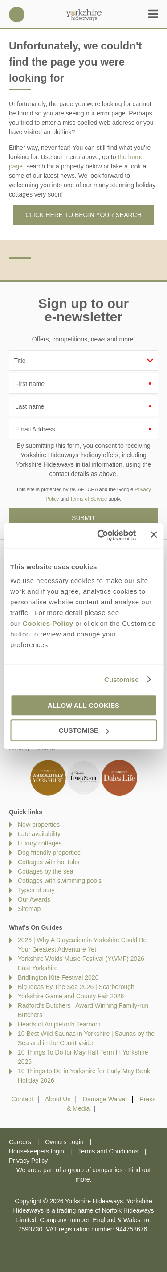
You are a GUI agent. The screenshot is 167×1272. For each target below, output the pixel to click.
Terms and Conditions (108, 1151)
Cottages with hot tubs (49, 862)
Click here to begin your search (83, 214)
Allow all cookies (83, 705)
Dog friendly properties (49, 852)
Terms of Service (88, 498)
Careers (20, 1141)
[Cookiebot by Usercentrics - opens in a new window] (101, 535)
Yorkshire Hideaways (84, 14)
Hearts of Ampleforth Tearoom (59, 1024)
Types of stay (36, 890)
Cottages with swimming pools (60, 880)
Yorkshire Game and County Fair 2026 (71, 996)
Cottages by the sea (45, 871)
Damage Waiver (105, 1099)
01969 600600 (16, 14)
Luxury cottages (40, 843)
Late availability (39, 833)
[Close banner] (154, 535)
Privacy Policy (28, 1160)
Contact (22, 1099)
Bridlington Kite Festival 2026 (58, 977)
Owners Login (64, 1141)
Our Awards (34, 899)
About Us (58, 1099)
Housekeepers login (36, 1151)
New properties (39, 824)
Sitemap (29, 908)
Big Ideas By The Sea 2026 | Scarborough (76, 986)
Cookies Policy (48, 623)
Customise (121, 679)
